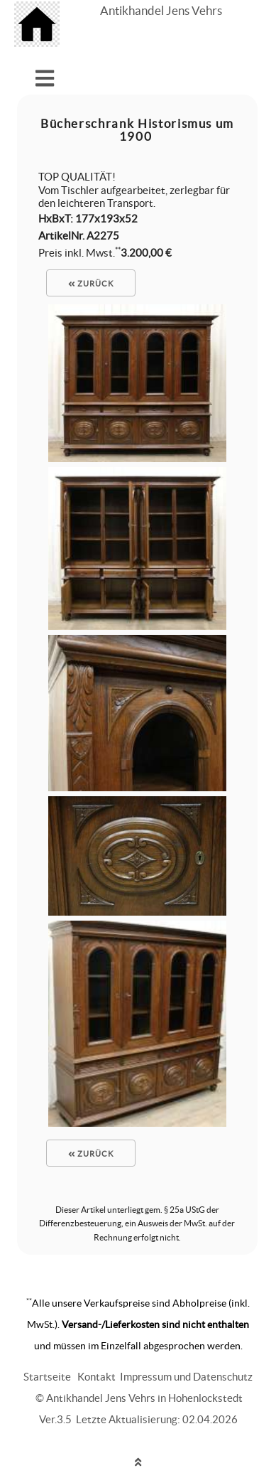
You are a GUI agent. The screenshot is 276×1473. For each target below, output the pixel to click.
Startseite (47, 1377)
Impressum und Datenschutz (186, 1377)
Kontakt (96, 1377)
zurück (91, 283)
